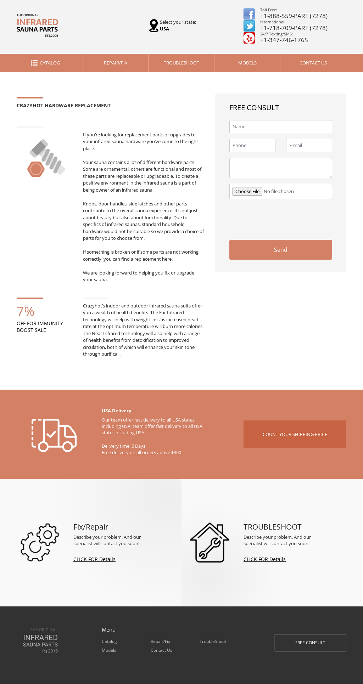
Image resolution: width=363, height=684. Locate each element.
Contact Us (313, 63)
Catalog (50, 63)
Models (247, 63)
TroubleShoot (181, 63)
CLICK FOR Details (94, 559)
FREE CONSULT (310, 643)
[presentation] (283, 218)
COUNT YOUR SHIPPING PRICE (295, 434)
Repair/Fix (116, 63)
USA (164, 29)
